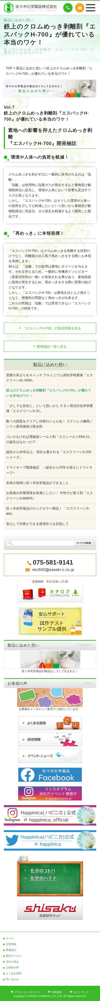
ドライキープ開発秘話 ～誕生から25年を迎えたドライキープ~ (49, 469)
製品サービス (13, 955)
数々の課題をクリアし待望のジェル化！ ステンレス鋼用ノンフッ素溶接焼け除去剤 (49, 423)
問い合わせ (12, 979)
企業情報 (11, 944)
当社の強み (12, 961)
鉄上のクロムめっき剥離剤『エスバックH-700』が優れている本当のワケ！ (48, 392)
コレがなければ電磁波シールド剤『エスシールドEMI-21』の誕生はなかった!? (49, 439)
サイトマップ (81, 992)
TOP (9, 68)
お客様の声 (12, 967)
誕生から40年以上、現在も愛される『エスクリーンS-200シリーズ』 (48, 454)
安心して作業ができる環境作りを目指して (37, 524)
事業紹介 (11, 950)
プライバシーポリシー (27, 992)
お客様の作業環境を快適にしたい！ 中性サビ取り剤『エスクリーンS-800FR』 (49, 495)
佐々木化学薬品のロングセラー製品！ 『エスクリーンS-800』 (48, 510)
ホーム (10, 938)
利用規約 (56, 992)
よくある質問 (13, 973)
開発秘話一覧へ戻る (52, 346)
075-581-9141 (68, 7)
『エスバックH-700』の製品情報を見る (51, 328)
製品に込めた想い (29, 68)
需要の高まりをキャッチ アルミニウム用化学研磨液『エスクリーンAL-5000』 (49, 377)
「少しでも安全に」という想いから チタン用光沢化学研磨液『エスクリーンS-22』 (49, 408)
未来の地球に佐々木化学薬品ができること (37, 483)
